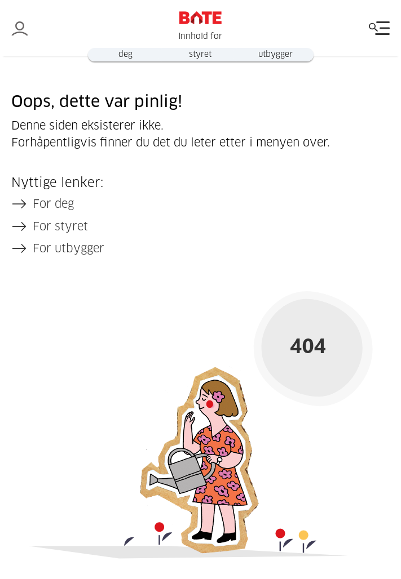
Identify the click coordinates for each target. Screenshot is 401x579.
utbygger (275, 55)
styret (200, 55)
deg (125, 55)
